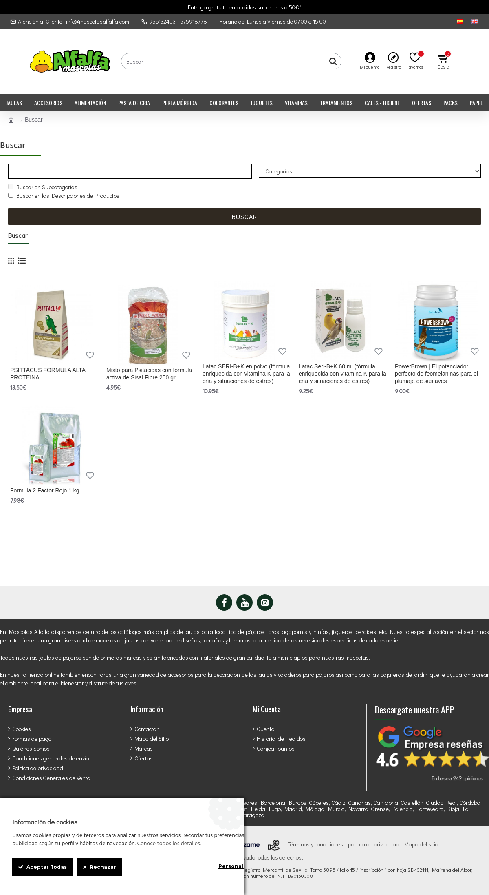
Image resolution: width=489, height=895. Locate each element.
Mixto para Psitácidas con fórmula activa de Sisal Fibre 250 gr (149, 374)
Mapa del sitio (421, 844)
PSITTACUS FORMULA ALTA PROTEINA (47, 374)
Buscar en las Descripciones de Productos (63, 196)
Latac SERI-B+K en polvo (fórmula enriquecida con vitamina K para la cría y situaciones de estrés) (246, 374)
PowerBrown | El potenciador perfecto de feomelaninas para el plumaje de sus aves (436, 374)
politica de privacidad (373, 844)
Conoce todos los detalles (168, 844)
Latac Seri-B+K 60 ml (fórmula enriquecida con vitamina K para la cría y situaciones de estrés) (342, 374)
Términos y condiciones (315, 844)
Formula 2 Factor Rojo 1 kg (44, 490)
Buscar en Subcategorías (42, 187)
